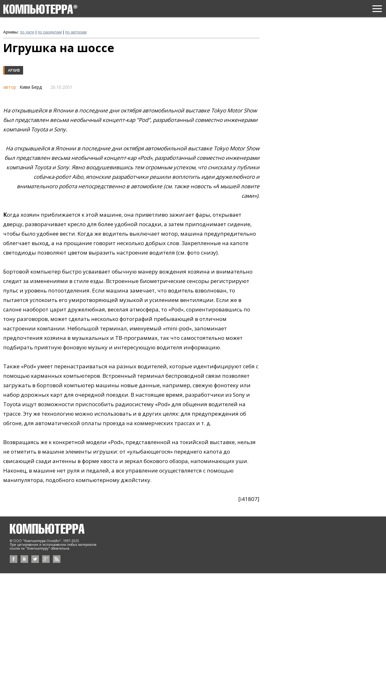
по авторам (76, 32)
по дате (27, 32)
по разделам (50, 32)
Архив (14, 70)
